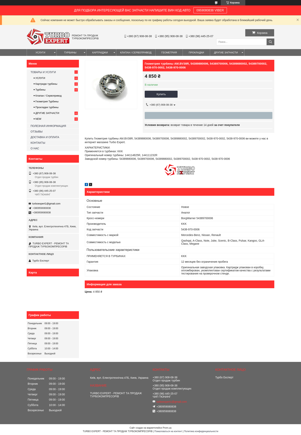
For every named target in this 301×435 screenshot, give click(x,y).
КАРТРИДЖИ (100, 52)
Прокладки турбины (47, 107)
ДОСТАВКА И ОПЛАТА (45, 137)
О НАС (35, 148)
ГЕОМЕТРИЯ (169, 52)
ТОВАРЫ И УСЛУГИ (43, 72)
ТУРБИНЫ (70, 52)
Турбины (40, 89)
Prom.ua (167, 427)
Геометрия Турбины (47, 101)
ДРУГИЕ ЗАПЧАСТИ (226, 52)
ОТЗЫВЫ (37, 131)
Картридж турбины (46, 83)
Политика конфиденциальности (201, 431)
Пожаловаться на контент (168, 431)
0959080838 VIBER (210, 10)
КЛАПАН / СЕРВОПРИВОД (135, 52)
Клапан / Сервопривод (48, 95)
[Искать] (270, 41)
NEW (38, 118)
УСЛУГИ (40, 52)
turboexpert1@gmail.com (46, 203)
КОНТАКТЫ (38, 142)
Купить (161, 94)
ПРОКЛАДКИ (196, 52)
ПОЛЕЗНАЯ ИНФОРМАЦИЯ (48, 125)
